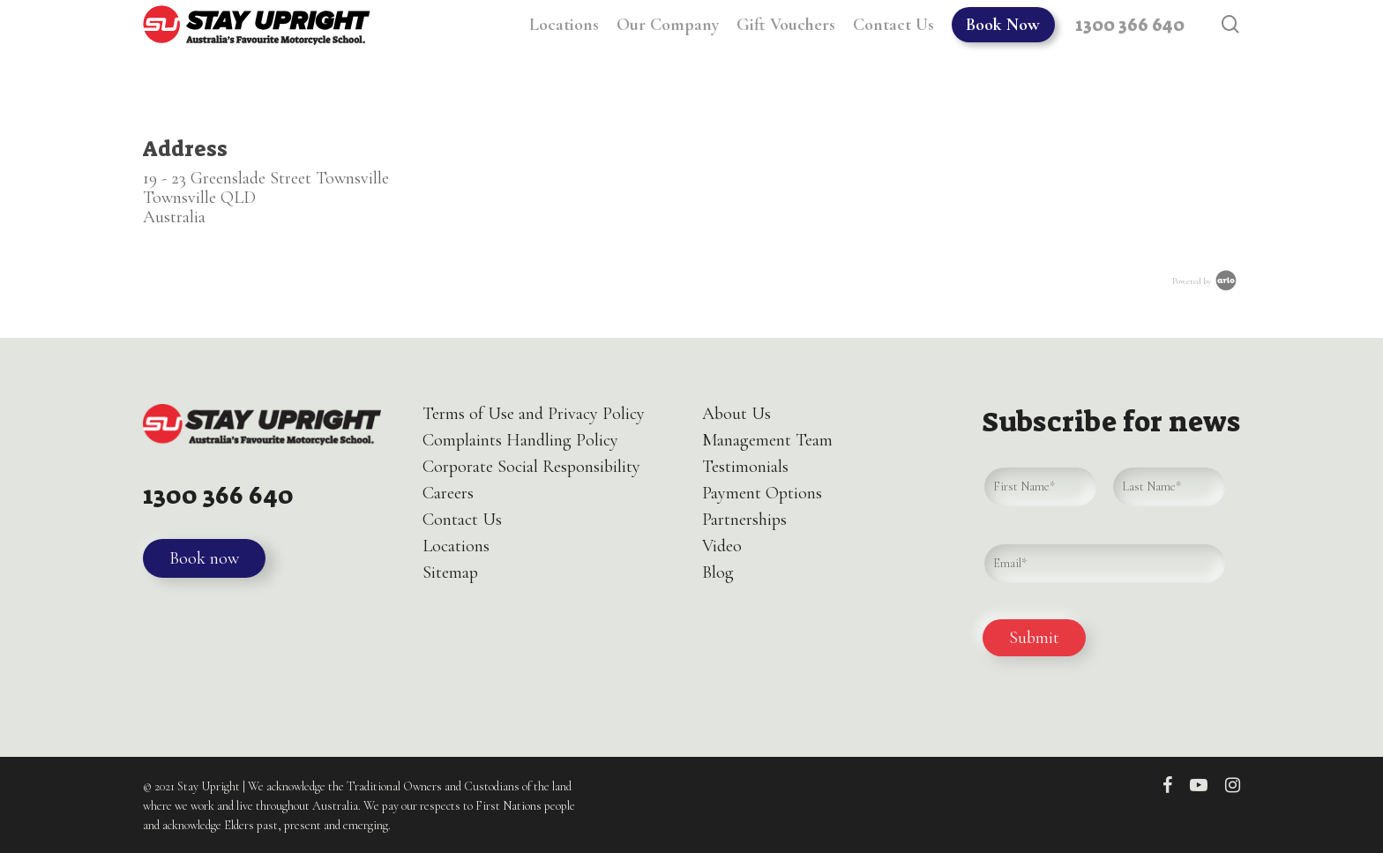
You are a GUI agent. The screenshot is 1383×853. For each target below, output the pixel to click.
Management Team (767, 440)
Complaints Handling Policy (520, 440)
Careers (448, 493)
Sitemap (450, 572)
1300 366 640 (228, 494)
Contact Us (462, 519)
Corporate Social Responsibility (531, 466)
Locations (456, 546)
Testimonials (745, 466)
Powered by (1205, 281)
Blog (718, 572)
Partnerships (744, 519)
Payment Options (762, 493)
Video (722, 546)
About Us (736, 413)
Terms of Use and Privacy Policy (533, 413)
